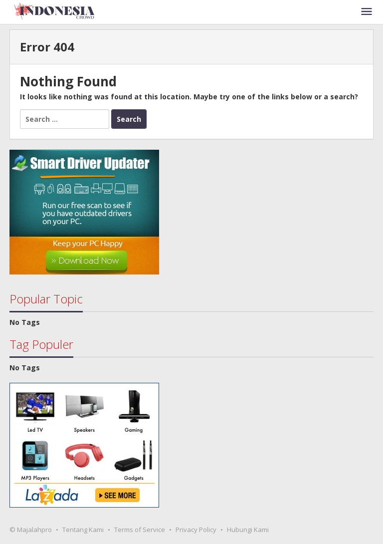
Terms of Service (139, 529)
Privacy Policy (196, 529)
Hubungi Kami (248, 529)
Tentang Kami (83, 529)
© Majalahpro (30, 529)
